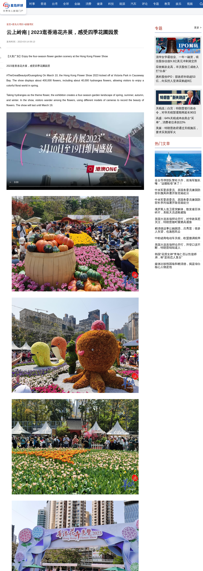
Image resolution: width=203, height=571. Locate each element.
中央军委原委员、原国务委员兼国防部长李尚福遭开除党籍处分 (177, 201)
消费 (88, 3)
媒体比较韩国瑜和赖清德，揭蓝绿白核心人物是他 (177, 265)
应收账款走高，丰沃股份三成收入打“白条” (177, 69)
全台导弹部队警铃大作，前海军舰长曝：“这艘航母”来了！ (177, 182)
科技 (111, 3)
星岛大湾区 (17, 24)
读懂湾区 (29, 24)
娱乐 (178, 3)
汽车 (133, 3)
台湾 (55, 3)
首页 (9, 24)
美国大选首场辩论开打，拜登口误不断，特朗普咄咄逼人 (177, 246)
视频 (190, 3)
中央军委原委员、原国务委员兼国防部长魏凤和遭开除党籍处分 (177, 191)
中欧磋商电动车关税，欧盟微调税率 (177, 238)
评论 (145, 3)
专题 (156, 3)
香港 (43, 3)
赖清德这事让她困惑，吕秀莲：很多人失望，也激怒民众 (177, 230)
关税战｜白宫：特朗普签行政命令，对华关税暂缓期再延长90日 (176, 110)
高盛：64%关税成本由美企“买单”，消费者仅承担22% (175, 120)
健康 (100, 3)
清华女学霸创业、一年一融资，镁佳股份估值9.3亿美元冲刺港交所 (177, 59)
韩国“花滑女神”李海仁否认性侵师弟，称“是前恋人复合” (176, 256)
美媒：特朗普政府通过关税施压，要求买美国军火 (177, 130)
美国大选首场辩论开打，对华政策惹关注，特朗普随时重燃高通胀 (177, 220)
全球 (66, 3)
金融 (77, 3)
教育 (167, 3)
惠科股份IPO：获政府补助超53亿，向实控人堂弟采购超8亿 (175, 78)
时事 (32, 3)
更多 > (197, 27)
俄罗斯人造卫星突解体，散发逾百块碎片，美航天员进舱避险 (177, 211)
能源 (122, 3)
